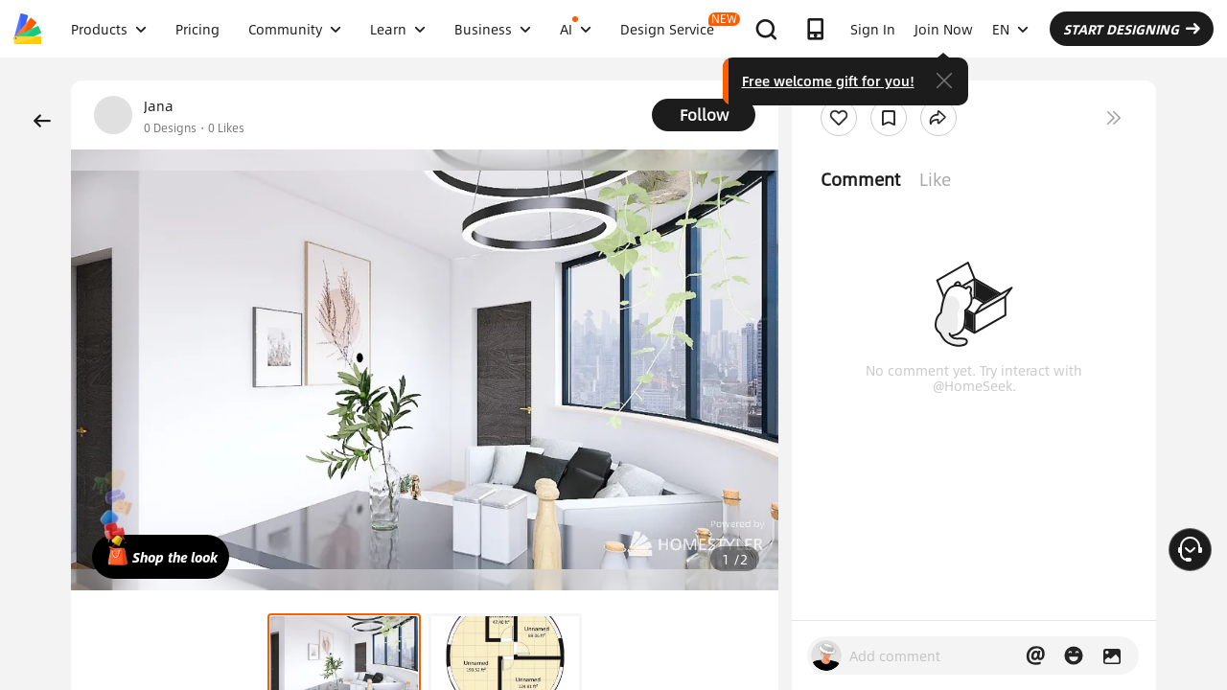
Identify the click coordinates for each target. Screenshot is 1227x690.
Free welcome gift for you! (828, 80)
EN (1010, 28)
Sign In (872, 28)
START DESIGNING (1131, 28)
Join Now (943, 28)
